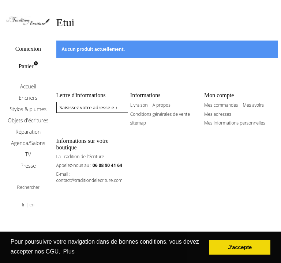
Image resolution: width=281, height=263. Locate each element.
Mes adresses (217, 114)
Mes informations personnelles (234, 123)
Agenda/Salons (28, 143)
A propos (162, 105)
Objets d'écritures (28, 120)
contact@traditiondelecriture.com (89, 180)
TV (28, 154)
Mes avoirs (253, 105)
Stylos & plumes (28, 109)
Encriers (28, 97)
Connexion (28, 49)
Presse (28, 165)
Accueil (28, 86)
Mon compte (219, 95)
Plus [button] (69, 251)
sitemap (138, 123)
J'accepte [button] (240, 247)
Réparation (28, 131)
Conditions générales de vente (160, 114)
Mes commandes (221, 105)
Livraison (139, 105)
